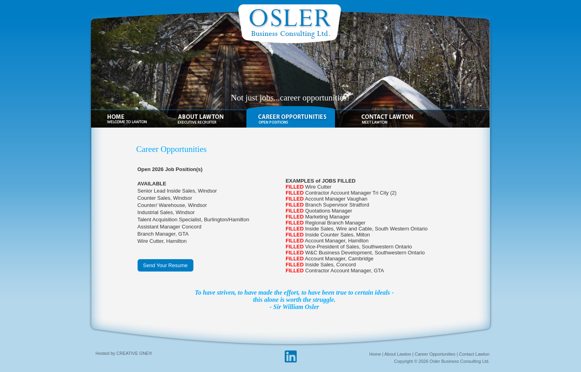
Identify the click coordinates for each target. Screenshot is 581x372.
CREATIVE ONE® (134, 353)
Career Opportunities (435, 354)
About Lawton (397, 354)
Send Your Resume (165, 265)
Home (375, 354)
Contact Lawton (474, 354)
